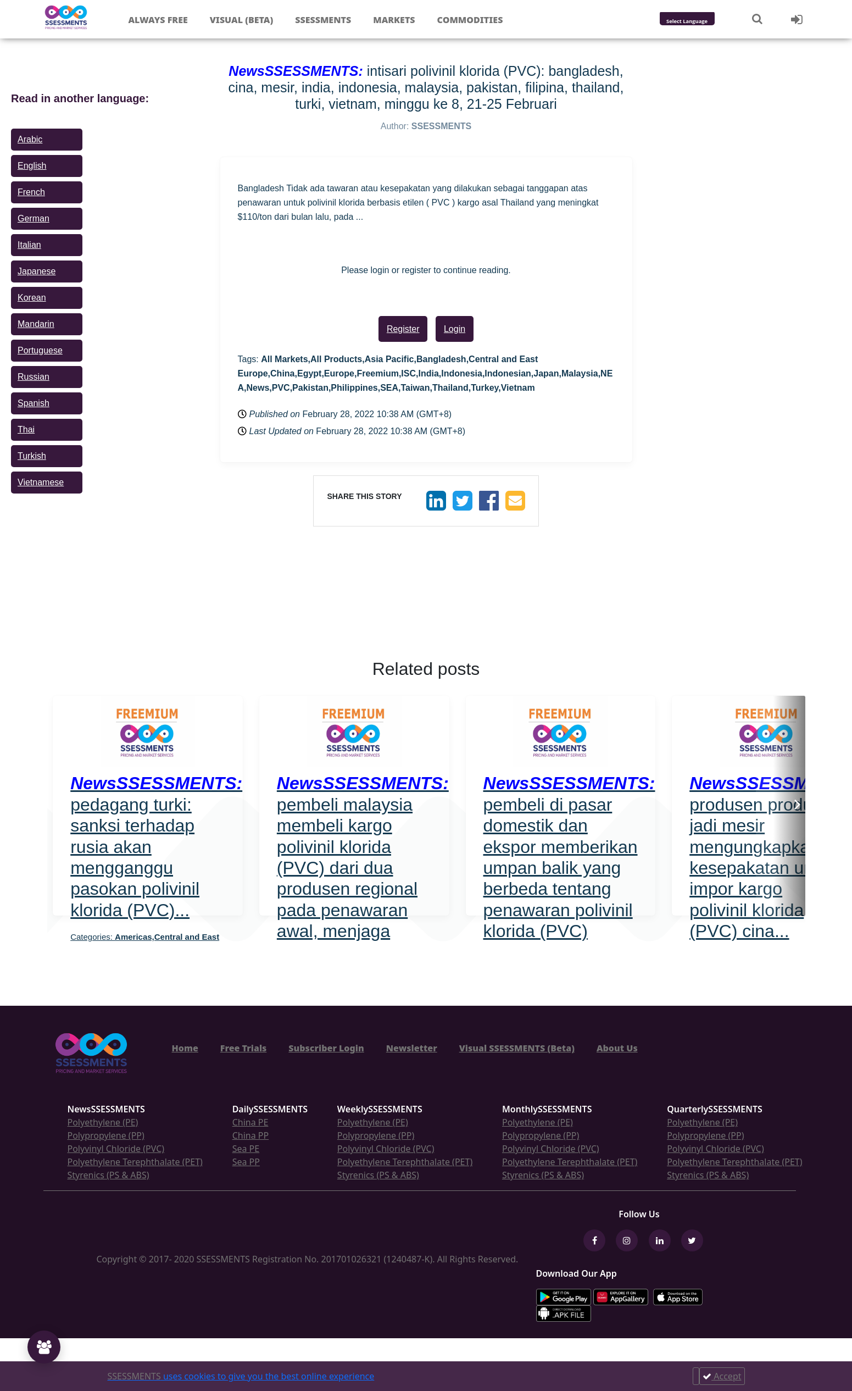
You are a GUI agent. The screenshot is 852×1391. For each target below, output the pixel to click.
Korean (32, 297)
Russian (33, 376)
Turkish (32, 456)
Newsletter (411, 1048)
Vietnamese (41, 482)
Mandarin (36, 324)
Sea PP (246, 1162)
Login (454, 329)
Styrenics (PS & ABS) (108, 1175)
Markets (394, 20)
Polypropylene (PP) (106, 1135)
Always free (157, 20)
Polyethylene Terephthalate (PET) (135, 1162)
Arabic (30, 139)
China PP (250, 1135)
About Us (617, 1048)
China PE (250, 1122)
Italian (29, 245)
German (33, 218)
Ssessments (323, 20)
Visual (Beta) (241, 20)
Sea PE (246, 1149)
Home (185, 1048)
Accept (722, 1376)
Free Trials (243, 1048)
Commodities (470, 20)
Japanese (36, 271)
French (31, 192)
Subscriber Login (326, 1048)
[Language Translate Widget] (702, 21)
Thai (26, 429)
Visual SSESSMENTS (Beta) (517, 1048)
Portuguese (40, 350)
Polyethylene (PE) (103, 1122)
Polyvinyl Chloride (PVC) (116, 1149)
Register (403, 329)
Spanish (33, 403)
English (32, 165)
